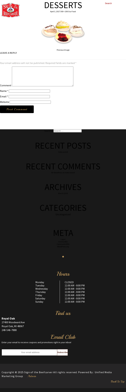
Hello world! (63, 156)
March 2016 (63, 197)
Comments (63, 248)
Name (4, 94)
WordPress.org (63, 250)
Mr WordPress (56, 176)
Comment (5, 89)
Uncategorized (63, 218)
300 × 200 (64, 11)
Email (4, 100)
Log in (63, 243)
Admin (32, 380)
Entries (63, 245)
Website (4, 105)
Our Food (72, 11)
